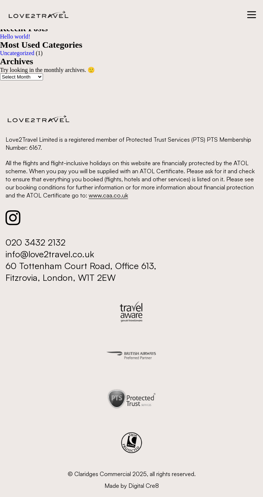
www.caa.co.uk (108, 195)
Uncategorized (17, 53)
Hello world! (15, 36)
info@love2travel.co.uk (50, 254)
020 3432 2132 (35, 242)
